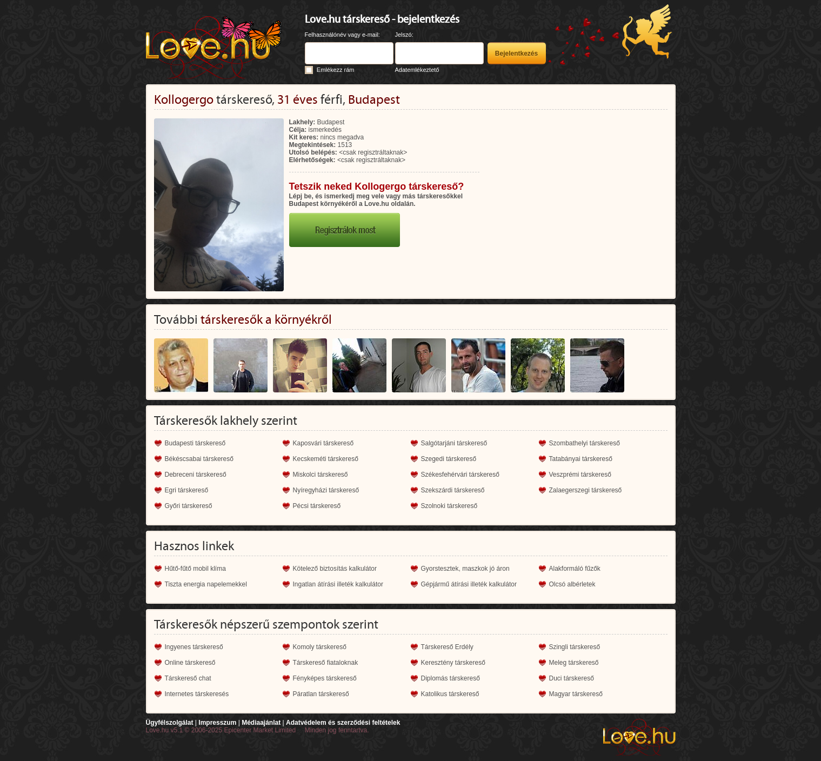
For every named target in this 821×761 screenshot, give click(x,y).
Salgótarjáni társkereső (454, 443)
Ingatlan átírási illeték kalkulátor (338, 584)
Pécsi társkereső (317, 506)
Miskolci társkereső (320, 474)
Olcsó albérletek (572, 584)
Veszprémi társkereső (580, 474)
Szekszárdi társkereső (453, 490)
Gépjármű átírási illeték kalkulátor (469, 584)
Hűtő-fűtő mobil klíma (195, 568)
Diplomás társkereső (450, 678)
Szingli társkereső (574, 647)
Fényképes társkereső (325, 678)
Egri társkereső (187, 490)
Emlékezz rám (336, 69)
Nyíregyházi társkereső (326, 490)
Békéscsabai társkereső (199, 459)
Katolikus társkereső (450, 694)
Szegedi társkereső (449, 459)
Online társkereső (190, 662)
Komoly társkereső (319, 647)
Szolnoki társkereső (449, 506)
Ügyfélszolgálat (169, 722)
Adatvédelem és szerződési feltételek (343, 722)
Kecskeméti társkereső (325, 459)
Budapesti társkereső (195, 443)
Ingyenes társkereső (194, 647)
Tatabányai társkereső (580, 459)
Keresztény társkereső (453, 662)
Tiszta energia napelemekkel (206, 584)
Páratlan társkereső (321, 694)
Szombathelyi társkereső (584, 443)
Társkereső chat (188, 678)
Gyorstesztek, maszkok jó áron (465, 568)
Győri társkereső (188, 506)
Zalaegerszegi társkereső (585, 490)
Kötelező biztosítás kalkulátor (335, 568)
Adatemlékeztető (417, 69)
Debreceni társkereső (195, 474)
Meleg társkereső (574, 662)
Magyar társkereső (576, 694)
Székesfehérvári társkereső (460, 474)
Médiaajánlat (261, 722)
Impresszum (217, 722)
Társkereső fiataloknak (325, 662)
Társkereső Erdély (447, 647)
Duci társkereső (571, 678)
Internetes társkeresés (197, 694)
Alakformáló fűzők (574, 568)
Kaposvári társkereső (323, 443)
